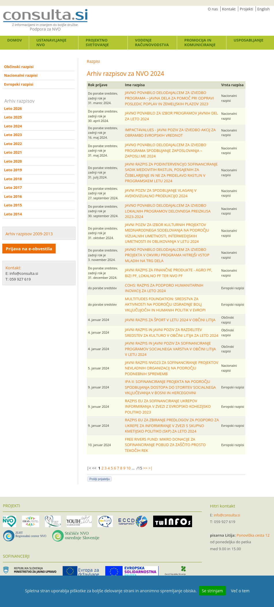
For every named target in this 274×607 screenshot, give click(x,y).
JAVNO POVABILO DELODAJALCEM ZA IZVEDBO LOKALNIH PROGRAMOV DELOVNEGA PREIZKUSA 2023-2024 (168, 211)
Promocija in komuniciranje (199, 42)
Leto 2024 (13, 126)
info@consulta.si (227, 515)
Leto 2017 (13, 187)
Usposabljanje (248, 40)
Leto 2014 (13, 214)
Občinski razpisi (18, 66)
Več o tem (240, 590)
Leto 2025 (13, 117)
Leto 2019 (13, 169)
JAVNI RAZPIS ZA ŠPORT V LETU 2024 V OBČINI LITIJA (170, 319)
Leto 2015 (13, 205)
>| (151, 468)
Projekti (246, 9)
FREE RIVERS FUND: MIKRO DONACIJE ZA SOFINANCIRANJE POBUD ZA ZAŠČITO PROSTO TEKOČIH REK (165, 445)
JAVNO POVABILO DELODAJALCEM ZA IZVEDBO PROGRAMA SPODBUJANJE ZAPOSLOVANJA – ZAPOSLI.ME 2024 (165, 150)
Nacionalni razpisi (20, 75)
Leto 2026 (13, 108)
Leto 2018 (13, 178)
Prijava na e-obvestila (29, 248)
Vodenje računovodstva (152, 42)
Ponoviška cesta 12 (253, 535)
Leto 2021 (13, 152)
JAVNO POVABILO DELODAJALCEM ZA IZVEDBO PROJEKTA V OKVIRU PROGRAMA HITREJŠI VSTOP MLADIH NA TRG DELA (167, 255)
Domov (14, 40)
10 (128, 468)
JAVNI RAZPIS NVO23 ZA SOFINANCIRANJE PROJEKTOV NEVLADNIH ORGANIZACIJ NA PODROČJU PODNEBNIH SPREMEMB (171, 368)
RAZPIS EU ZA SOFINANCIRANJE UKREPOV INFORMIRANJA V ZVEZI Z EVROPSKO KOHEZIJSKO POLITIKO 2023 (168, 406)
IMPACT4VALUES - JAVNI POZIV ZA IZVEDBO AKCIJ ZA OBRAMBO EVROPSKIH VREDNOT (170, 132)
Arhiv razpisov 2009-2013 (29, 233)
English (263, 9)
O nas (213, 9)
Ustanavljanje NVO (51, 42)
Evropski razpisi (18, 84)
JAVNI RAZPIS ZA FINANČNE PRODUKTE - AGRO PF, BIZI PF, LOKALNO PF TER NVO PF (168, 272)
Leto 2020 (13, 161)
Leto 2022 (13, 143)
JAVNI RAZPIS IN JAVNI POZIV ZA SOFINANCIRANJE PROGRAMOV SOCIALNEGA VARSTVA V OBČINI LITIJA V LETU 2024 (170, 349)
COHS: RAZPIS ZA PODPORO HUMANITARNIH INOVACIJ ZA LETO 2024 (164, 288)
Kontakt (229, 9)
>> (145, 468)
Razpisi (93, 61)
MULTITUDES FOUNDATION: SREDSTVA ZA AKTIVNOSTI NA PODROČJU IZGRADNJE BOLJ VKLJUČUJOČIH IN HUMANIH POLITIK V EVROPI (165, 304)
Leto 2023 (13, 134)
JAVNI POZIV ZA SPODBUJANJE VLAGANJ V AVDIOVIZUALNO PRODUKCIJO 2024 (160, 193)
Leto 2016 (13, 196)
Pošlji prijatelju (99, 479)
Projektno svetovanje (97, 42)
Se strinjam (212, 590)
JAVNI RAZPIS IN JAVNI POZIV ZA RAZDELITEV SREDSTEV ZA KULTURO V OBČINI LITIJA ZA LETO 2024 (171, 332)
